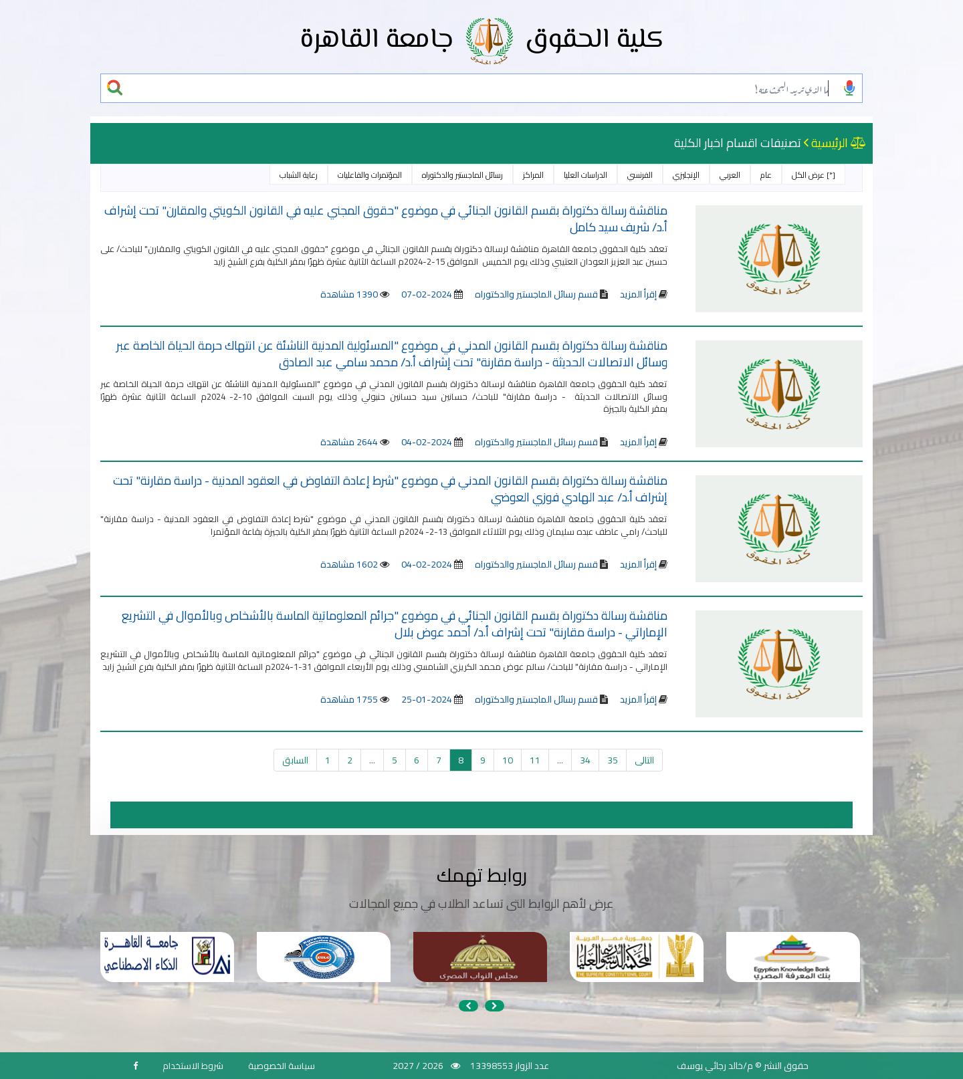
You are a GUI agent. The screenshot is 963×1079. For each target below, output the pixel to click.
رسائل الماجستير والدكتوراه (462, 175)
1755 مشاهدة (349, 699)
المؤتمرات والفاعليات (370, 175)
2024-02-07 (426, 294)
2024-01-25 (426, 699)
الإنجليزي (686, 175)
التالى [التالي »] (644, 760)
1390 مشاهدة (349, 294)
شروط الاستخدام (193, 1066)
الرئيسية (829, 143)
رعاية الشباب (299, 175)
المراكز (533, 175)
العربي (730, 175)
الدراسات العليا (585, 175)
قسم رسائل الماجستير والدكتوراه (535, 294)
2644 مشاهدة (349, 442)
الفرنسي (640, 175)
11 (535, 760)
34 (585, 760)
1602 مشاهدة (349, 564)
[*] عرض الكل (813, 175)
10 (507, 760)
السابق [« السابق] (295, 760)
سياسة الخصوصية (281, 1066)
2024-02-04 (426, 442)
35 (612, 760)
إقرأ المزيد (638, 294)
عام (766, 175)
